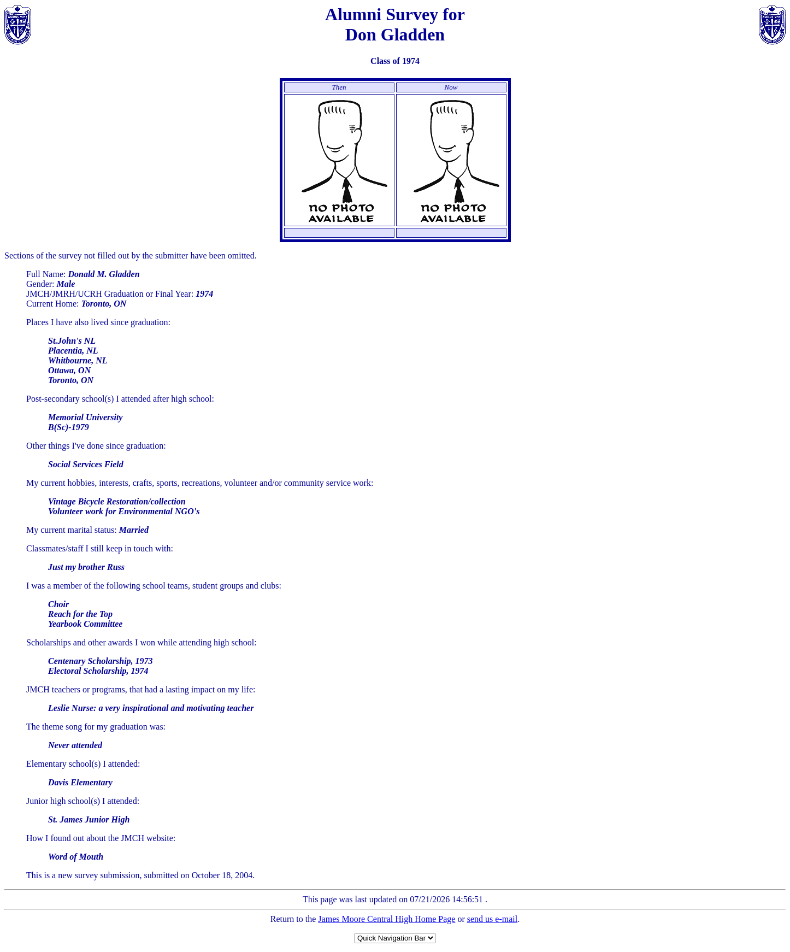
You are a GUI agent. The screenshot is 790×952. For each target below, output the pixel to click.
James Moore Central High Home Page (386, 919)
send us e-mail (492, 919)
